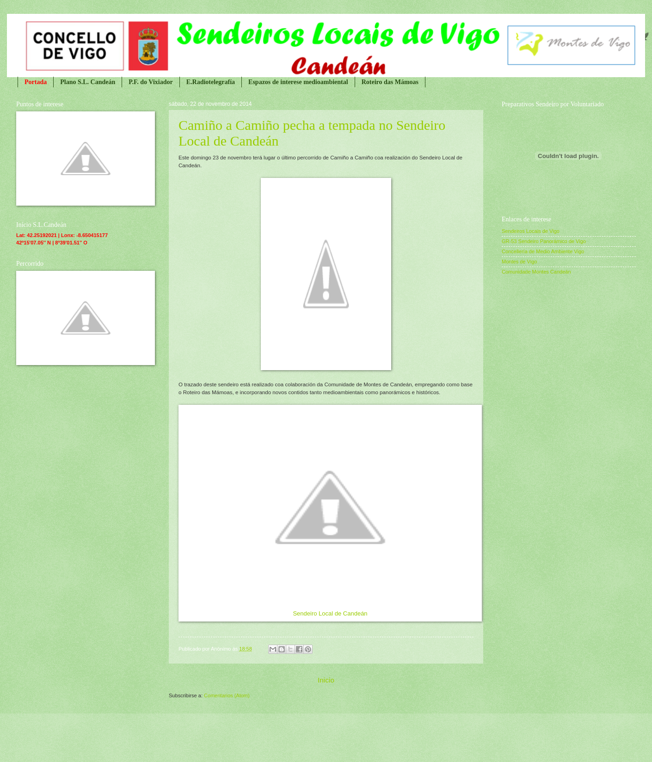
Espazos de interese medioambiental (298, 82)
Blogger (372, 744)
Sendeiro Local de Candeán (330, 613)
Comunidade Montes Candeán (536, 271)
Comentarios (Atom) (227, 695)
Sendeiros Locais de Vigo (531, 231)
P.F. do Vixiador (150, 82)
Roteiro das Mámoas (390, 82)
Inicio (326, 680)
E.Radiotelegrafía (210, 82)
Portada (36, 82)
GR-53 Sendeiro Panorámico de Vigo (544, 241)
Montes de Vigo (519, 261)
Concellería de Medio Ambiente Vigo (543, 251)
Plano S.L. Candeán (87, 82)
